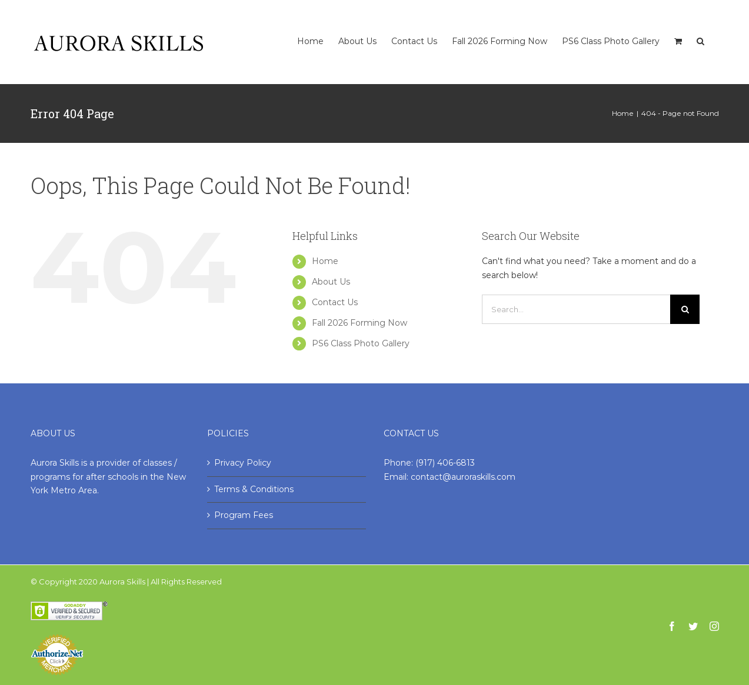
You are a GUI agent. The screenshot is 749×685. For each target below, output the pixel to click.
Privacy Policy (242, 462)
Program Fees (243, 515)
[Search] (700, 29)
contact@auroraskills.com (463, 477)
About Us (331, 281)
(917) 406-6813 (445, 462)
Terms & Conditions (254, 489)
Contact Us (335, 302)
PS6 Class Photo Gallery (361, 343)
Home (325, 261)
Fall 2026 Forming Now (359, 323)
